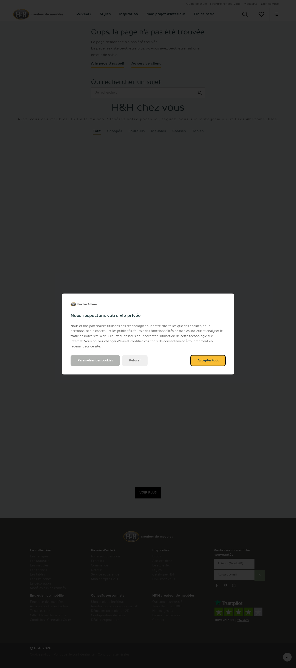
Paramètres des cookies (95, 360)
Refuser (135, 360)
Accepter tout (208, 360)
